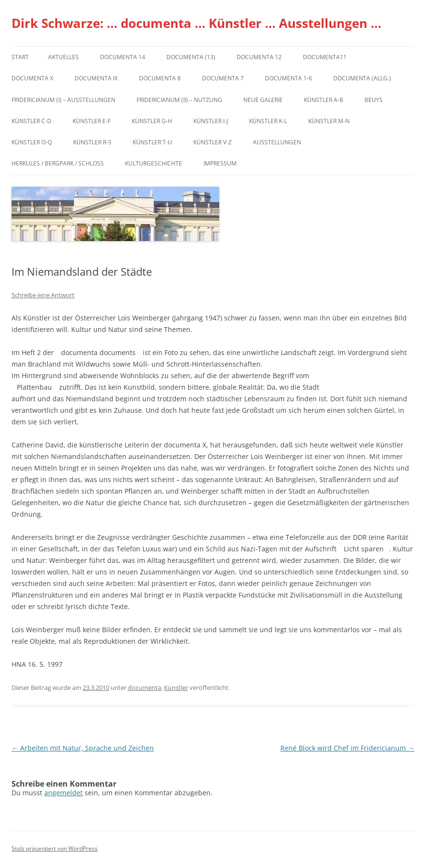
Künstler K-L (268, 121)
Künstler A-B (323, 100)
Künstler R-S (92, 142)
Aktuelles (63, 57)
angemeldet (63, 792)
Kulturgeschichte (153, 163)
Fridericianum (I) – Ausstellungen (63, 100)
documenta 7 (223, 78)
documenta (144, 687)
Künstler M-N (329, 121)
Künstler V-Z (212, 142)
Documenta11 (325, 57)
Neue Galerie (263, 100)
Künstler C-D (31, 121)
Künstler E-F (92, 121)
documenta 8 (160, 78)
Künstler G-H (152, 121)
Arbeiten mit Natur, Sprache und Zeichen (83, 747)
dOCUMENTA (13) (190, 57)
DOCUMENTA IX (96, 78)
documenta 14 (122, 57)
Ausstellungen (277, 142)
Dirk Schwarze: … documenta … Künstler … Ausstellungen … (196, 23)
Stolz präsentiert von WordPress (55, 848)
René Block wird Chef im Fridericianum (347, 747)
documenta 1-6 (288, 78)
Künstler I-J (210, 121)
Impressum (220, 163)
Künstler (176, 687)
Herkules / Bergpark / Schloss (58, 163)
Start (20, 57)
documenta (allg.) (362, 78)
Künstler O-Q (32, 142)
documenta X (32, 78)
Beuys (373, 100)
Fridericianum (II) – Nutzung (179, 100)
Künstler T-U (152, 142)
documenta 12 (259, 57)
